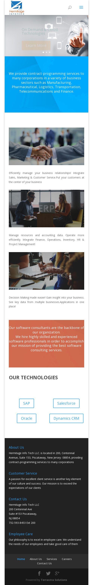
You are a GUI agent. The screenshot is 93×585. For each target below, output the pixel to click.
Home (21, 559)
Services (52, 559)
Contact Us (44, 563)
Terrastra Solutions (54, 580)
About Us (36, 559)
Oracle (26, 418)
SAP (26, 403)
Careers (67, 559)
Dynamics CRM (66, 418)
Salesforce (66, 403)
